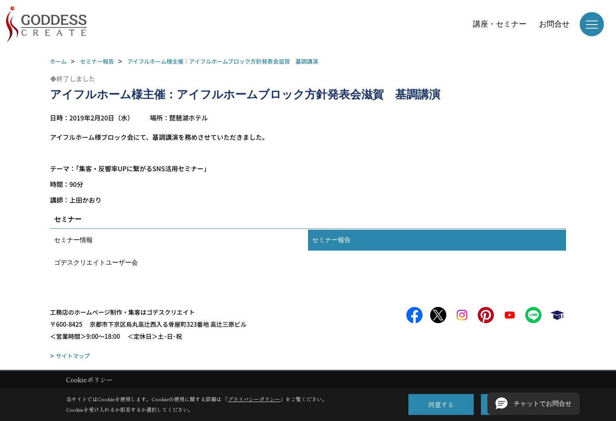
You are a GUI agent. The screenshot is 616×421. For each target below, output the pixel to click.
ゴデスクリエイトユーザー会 (96, 262)
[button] (533, 403)
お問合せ (554, 24)
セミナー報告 (331, 239)
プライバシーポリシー (254, 399)
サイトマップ (73, 356)
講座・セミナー (500, 24)
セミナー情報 (73, 239)
